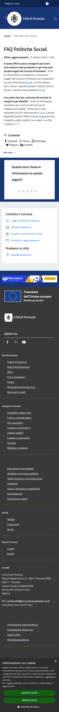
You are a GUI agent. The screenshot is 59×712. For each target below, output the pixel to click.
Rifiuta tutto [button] (29, 700)
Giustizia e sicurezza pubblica (22, 473)
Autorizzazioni (14, 494)
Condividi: (12, 135)
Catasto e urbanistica (18, 438)
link (30, 82)
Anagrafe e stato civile (19, 413)
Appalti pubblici (15, 433)
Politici (10, 382)
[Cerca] (55, 19)
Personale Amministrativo (21, 387)
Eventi (10, 554)
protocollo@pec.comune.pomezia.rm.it (28, 601)
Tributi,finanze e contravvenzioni (24, 478)
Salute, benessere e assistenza (23, 488)
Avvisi (10, 529)
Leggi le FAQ (13, 635)
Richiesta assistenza (18, 640)
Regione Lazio (12, 3)
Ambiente (12, 483)
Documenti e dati (16, 392)
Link (42, 112)
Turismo (11, 443)
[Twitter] (16, 342)
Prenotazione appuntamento (22, 624)
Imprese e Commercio (18, 428)
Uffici (10, 372)
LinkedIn (26, 145)
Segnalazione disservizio (20, 630)
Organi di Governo (17, 362)
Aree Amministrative (18, 367)
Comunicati (13, 524)
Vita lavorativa (15, 423)
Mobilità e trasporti (17, 448)
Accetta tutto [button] (29, 693)
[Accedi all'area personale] (47, 3)
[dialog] (29, 685)
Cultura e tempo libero (19, 418)
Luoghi (10, 549)
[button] (29, 706)
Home (7, 36)
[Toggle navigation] (6, 17)
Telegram (12, 145)
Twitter (24, 141)
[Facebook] (7, 342)
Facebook (10, 141)
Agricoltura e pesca (17, 499)
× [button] (55, 661)
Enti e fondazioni (16, 377)
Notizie (11, 519)
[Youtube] (24, 342)
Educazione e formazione (20, 468)
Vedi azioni (10, 153)
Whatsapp (38, 141)
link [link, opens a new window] (13, 686)
